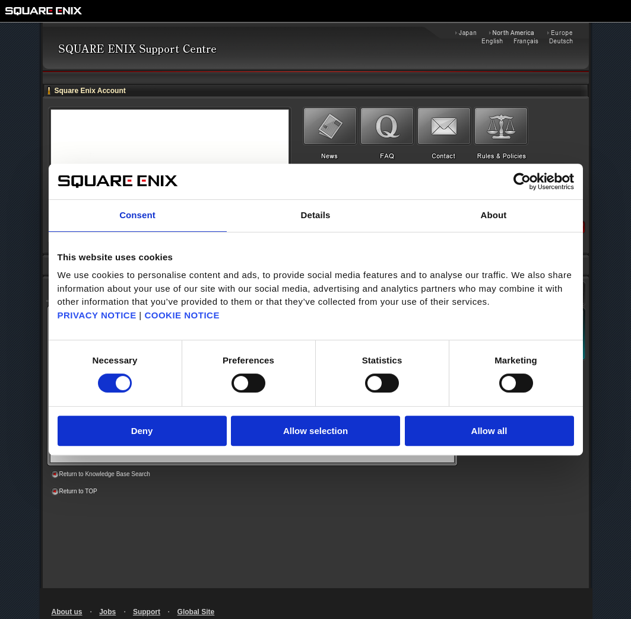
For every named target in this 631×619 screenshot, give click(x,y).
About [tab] (494, 215)
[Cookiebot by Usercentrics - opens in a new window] (522, 181)
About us (67, 612)
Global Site (196, 612)
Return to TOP (78, 491)
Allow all (489, 431)
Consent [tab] (137, 215)
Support (146, 612)
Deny (142, 431)
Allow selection (315, 431)
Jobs (107, 612)
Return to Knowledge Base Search (104, 474)
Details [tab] (316, 215)
